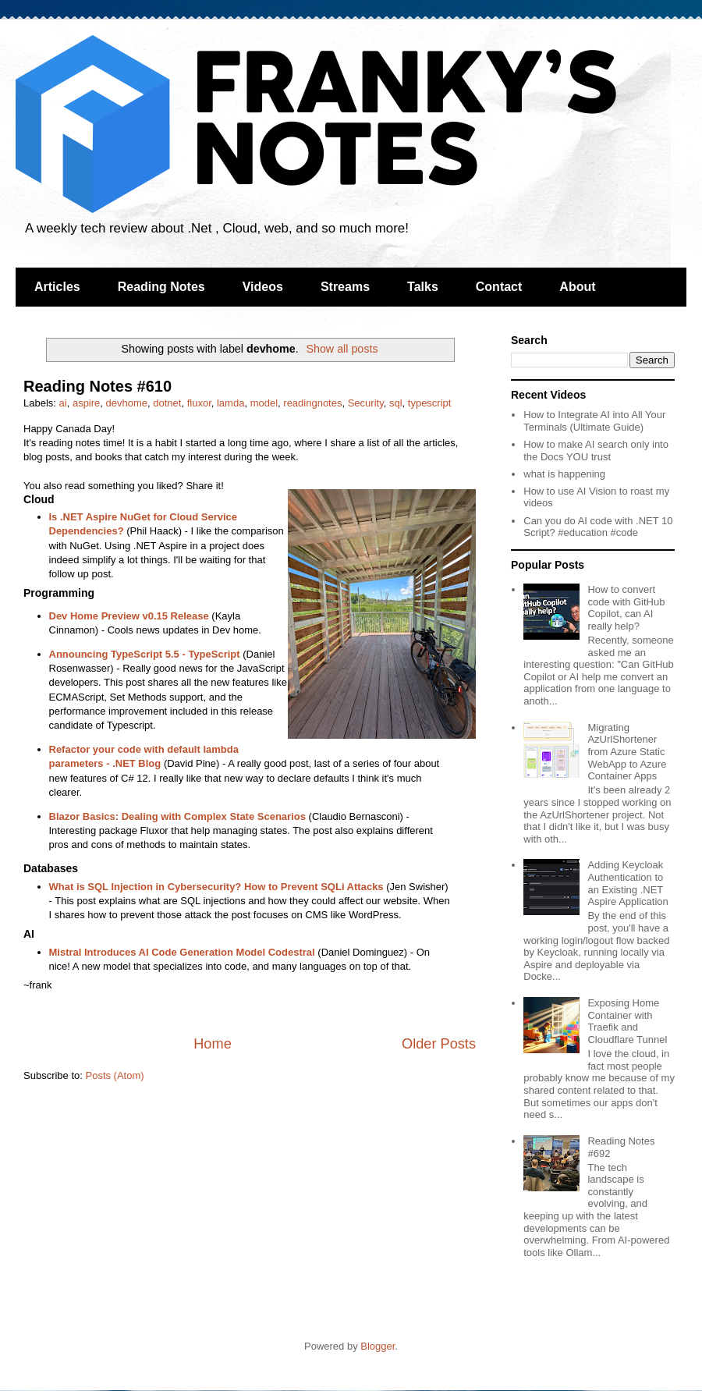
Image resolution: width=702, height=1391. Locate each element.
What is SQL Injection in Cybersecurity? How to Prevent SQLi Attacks (216, 886)
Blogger (377, 1346)
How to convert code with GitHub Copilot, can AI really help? (626, 608)
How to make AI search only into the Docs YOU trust (595, 450)
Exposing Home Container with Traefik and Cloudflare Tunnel (627, 1021)
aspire (86, 403)
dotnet (167, 403)
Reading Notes (161, 286)
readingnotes (312, 403)
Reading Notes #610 (97, 386)
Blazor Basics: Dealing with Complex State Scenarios (177, 816)
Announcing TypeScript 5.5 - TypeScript (144, 654)
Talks (422, 286)
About (577, 286)
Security (366, 403)
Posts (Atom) (115, 1075)
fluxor (199, 403)
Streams (345, 286)
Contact (499, 286)
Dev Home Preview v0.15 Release (129, 616)
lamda (230, 403)
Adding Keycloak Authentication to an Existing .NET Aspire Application (627, 883)
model (264, 403)
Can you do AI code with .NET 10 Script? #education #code (597, 527)
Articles (57, 286)
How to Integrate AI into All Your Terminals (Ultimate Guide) (594, 421)
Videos (263, 286)
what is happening (564, 474)
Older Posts (439, 1044)
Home (212, 1044)
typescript (430, 403)
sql (395, 403)
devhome (126, 403)
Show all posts (342, 348)
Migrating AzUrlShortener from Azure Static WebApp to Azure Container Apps (626, 752)
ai (63, 403)
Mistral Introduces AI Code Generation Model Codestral (182, 952)
